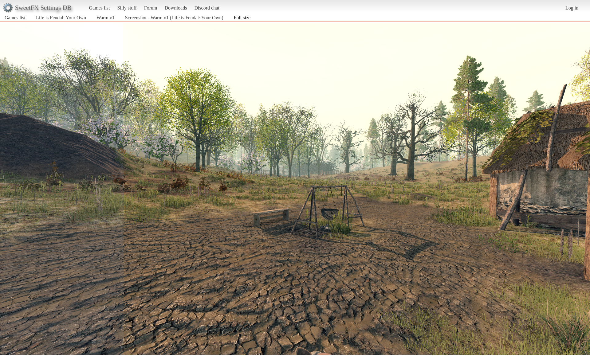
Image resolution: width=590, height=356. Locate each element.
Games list (99, 7)
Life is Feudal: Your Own (61, 17)
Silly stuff (127, 7)
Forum (150, 7)
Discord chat (206, 7)
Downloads (175, 7)
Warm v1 (105, 17)
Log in (571, 7)
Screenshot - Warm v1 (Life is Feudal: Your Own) (174, 17)
